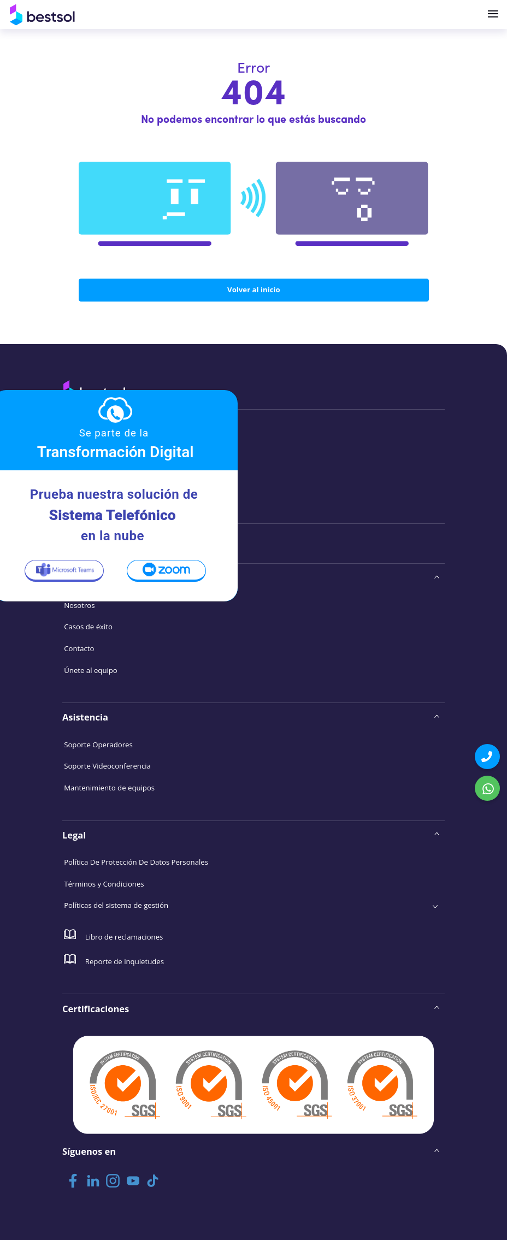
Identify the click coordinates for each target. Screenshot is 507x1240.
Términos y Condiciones (104, 884)
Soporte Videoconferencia (107, 766)
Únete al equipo (90, 670)
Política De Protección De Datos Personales (136, 862)
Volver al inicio (253, 289)
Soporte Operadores (98, 744)
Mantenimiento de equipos (109, 788)
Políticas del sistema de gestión (116, 905)
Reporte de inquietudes (114, 959)
